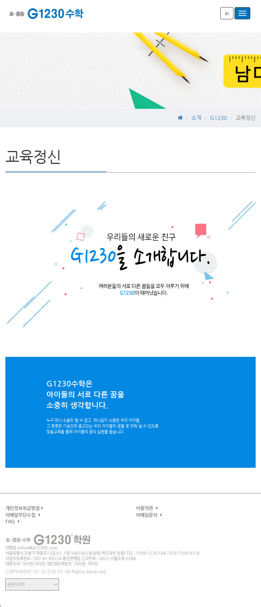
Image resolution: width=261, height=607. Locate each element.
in (227, 13)
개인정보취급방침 (25, 508)
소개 (196, 118)
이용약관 (148, 508)
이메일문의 (150, 515)
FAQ (13, 521)
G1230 (46, 16)
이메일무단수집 (23, 515)
